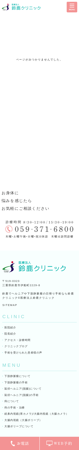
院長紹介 (10, 333)
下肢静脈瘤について (17, 376)
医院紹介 (10, 327)
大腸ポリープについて (18, 426)
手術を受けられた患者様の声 (23, 352)
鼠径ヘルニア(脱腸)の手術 (21, 394)
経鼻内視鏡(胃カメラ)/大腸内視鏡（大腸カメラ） (36, 413)
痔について (11, 401)
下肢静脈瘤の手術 (16, 382)
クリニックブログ (16, 346)
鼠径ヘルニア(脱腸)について (23, 388)
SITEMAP (9, 304)
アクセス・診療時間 (17, 339)
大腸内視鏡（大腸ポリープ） (23, 420)
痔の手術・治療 (14, 407)
